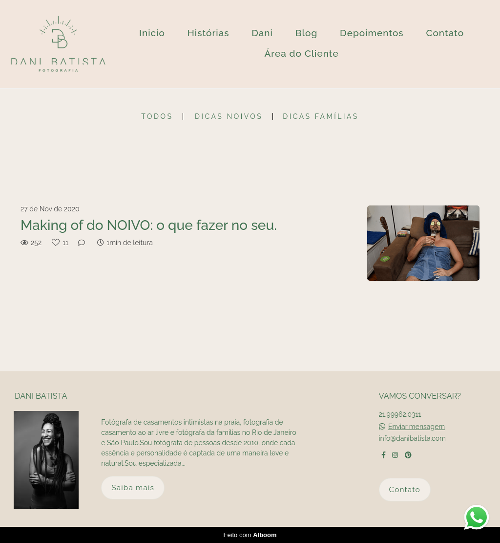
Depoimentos (372, 32)
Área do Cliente (301, 53)
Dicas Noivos (229, 116)
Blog (306, 32)
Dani (262, 32)
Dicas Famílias (320, 116)
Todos (157, 116)
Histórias (208, 32)
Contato (445, 32)
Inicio (152, 32)
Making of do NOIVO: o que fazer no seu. (149, 225)
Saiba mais (132, 487)
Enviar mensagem (416, 426)
